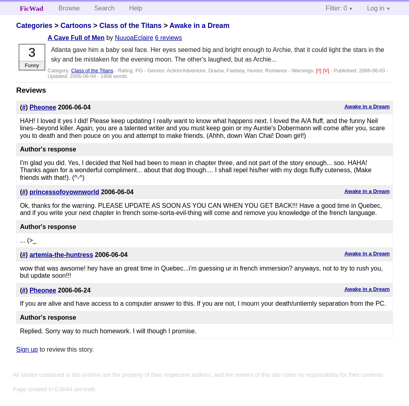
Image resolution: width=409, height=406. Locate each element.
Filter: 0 (336, 8)
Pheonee (43, 107)
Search (104, 8)
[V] (326, 71)
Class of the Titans (130, 26)
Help (135, 8)
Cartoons (75, 26)
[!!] (319, 71)
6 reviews (168, 37)
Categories (34, 26)
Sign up (27, 349)
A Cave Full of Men (76, 37)
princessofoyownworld (64, 192)
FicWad (32, 8)
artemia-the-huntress (61, 254)
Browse (68, 8)
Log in (376, 8)
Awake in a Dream (199, 26)
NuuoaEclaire (134, 37)
